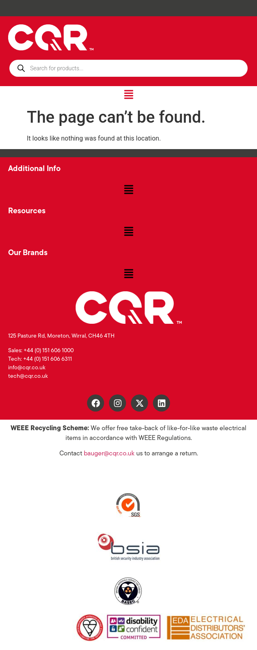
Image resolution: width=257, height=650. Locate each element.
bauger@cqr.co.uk (109, 454)
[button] (128, 95)
